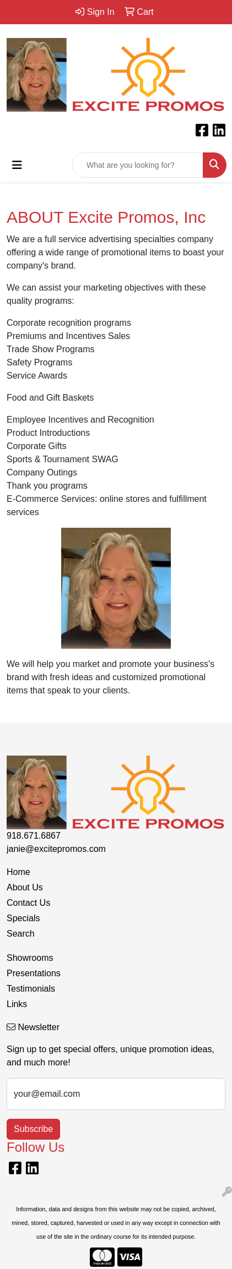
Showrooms (30, 957)
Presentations (34, 973)
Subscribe (33, 1129)
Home (18, 872)
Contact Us (28, 902)
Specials (23, 918)
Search (21, 933)
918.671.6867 (34, 835)
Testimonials (31, 988)
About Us (25, 887)
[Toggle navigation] (17, 165)
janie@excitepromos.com (56, 849)
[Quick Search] (137, 165)
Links (17, 1004)
